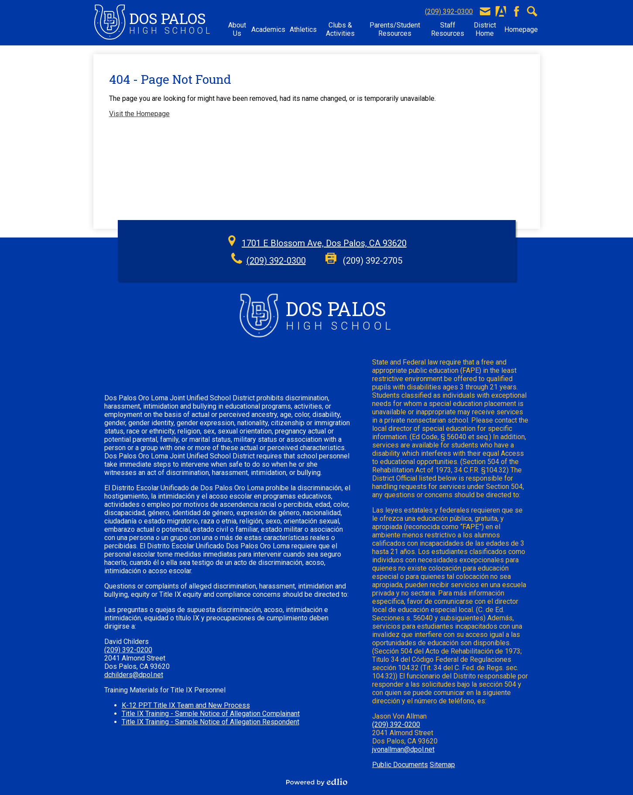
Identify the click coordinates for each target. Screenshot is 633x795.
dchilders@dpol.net (133, 675)
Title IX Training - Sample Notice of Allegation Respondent (210, 722)
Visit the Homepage (139, 114)
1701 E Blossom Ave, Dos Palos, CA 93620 (324, 243)
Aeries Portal (501, 11)
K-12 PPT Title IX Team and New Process (186, 705)
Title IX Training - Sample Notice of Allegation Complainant (211, 713)
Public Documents (400, 765)
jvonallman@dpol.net (403, 749)
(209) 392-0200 (128, 650)
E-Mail (485, 11)
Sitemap (442, 765)
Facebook (516, 11)
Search (532, 11)
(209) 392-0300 (449, 11)
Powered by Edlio (316, 782)
